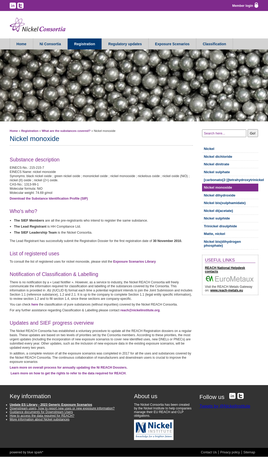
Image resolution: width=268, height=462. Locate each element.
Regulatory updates (125, 44)
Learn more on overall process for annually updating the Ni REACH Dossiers (68, 367)
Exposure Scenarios (172, 44)
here (34, 304)
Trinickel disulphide (220, 226)
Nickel (209, 149)
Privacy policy (230, 452)
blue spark (34, 452)
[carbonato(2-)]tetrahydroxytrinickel (231, 180)
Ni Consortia (50, 44)
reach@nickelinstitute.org (140, 310)
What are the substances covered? (66, 130)
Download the (49, 198)
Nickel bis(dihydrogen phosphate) (222, 243)
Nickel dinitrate (216, 164)
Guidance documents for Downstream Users (41, 412)
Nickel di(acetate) (218, 211)
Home (21, 44)
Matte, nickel (214, 234)
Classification (214, 44)
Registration (84, 44)
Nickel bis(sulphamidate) (225, 203)
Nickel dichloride (218, 157)
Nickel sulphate (217, 172)
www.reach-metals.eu (226, 290)
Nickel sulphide (217, 218)
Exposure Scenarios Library (134, 261)
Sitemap (249, 452)
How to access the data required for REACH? (42, 416)
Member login (242, 6)
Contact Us (209, 452)
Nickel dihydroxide (220, 195)
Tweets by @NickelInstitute (224, 406)
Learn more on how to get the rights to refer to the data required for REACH (68, 373)
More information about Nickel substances (39, 419)
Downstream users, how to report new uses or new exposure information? (62, 408)
